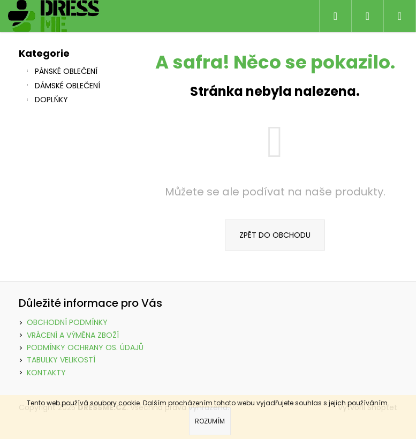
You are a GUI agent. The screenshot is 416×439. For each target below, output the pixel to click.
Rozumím (210, 421)
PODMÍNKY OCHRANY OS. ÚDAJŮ (85, 347)
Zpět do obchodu (275, 235)
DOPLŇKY (46, 100)
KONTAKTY (46, 372)
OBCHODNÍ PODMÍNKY (67, 322)
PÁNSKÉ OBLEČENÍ (60, 72)
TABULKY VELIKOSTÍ (61, 359)
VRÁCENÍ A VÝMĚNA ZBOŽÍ (73, 335)
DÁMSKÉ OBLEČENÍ (62, 86)
